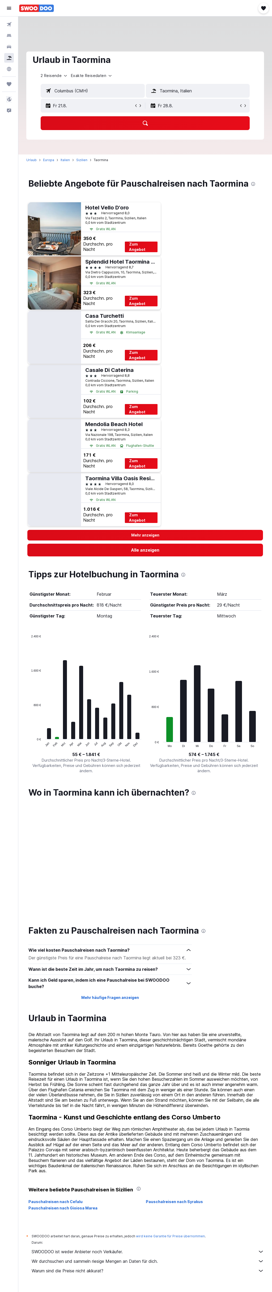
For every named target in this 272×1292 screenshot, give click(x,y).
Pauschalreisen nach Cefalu (55, 1087)
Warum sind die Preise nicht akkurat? (148, 1156)
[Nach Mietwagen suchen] (9, 46)
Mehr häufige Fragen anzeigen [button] (110, 883)
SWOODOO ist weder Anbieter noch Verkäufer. (148, 1137)
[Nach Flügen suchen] (9, 24)
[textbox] (93, 91)
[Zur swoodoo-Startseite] (36, 8)
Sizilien (81, 160)
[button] (9, 8)
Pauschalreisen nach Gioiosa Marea (62, 1093)
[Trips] (9, 84)
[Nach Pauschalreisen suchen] (9, 58)
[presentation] (253, 184)
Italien (65, 160)
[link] (145, 550)
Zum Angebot (137, 247)
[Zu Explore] (9, 69)
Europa (48, 160)
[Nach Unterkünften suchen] (9, 35)
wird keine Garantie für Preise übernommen (170, 1121)
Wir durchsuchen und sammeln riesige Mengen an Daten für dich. (148, 1146)
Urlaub (31, 160)
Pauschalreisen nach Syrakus (174, 1087)
